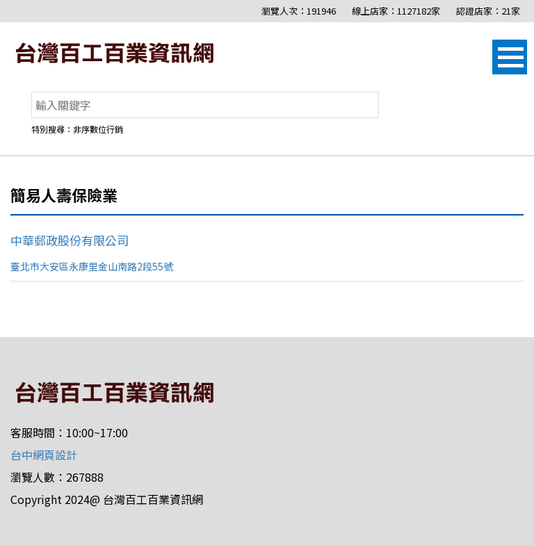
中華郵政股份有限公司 (69, 240)
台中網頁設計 (43, 454)
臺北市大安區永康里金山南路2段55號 (91, 266)
